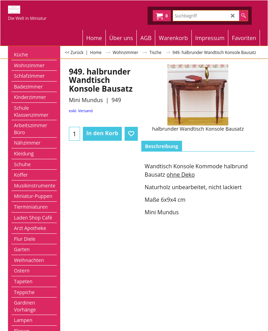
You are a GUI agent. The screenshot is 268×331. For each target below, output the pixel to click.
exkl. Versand (81, 110)
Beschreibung (161, 146)
